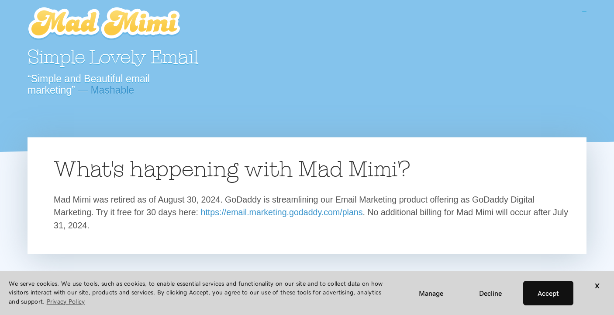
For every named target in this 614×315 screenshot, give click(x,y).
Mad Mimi (104, 24)
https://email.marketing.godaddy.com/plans (282, 212)
